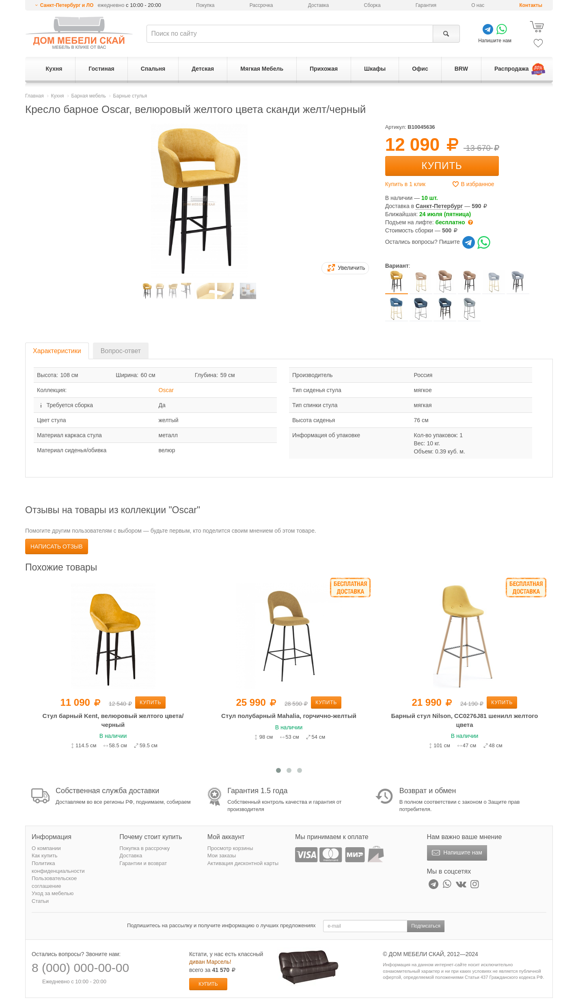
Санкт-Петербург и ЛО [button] (67, 5)
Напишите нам (456, 852)
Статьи (40, 901)
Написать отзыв (56, 546)
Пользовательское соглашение (54, 882)
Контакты (530, 5)
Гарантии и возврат (143, 863)
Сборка (372, 5)
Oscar (166, 390)
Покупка (205, 5)
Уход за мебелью (52, 893)
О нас (477, 5)
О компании (46, 848)
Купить (441, 165)
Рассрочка (261, 5)
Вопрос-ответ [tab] (121, 350)
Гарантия (426, 5)
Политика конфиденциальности (58, 867)
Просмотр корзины (230, 848)
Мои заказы (221, 855)
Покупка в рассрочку (144, 848)
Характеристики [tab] (57, 350)
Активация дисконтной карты (242, 863)
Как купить (44, 855)
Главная (34, 96)
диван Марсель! (210, 962)
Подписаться (425, 926)
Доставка (318, 5)
